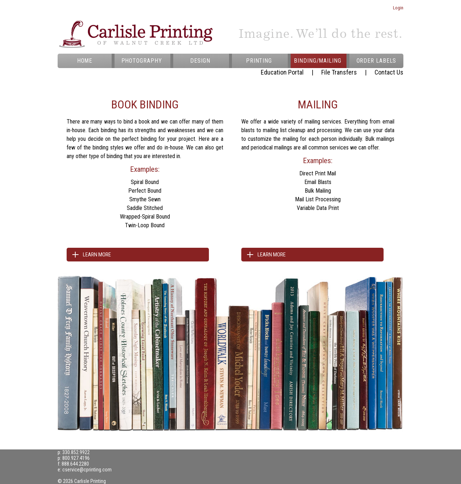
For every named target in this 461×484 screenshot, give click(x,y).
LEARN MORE (97, 254)
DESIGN (200, 60)
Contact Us (389, 72)
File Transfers (339, 72)
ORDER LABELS (377, 60)
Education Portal (282, 72)
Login (398, 7)
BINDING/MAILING (317, 60)
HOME (85, 60)
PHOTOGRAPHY (141, 60)
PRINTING (259, 60)
